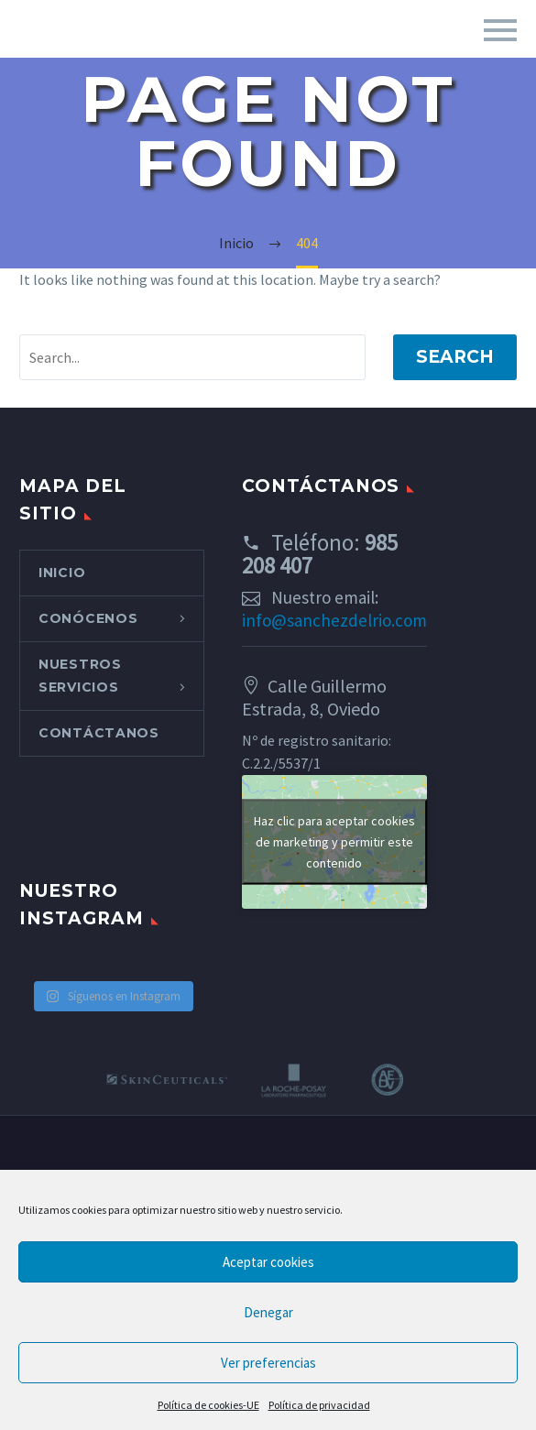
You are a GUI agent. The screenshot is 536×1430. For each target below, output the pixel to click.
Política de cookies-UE (208, 1405)
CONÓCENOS (87, 618)
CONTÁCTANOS (98, 733)
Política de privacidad (319, 1405)
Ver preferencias (268, 1362)
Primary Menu (500, 30)
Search (455, 356)
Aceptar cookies (268, 1262)
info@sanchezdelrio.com (333, 620)
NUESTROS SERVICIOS (80, 675)
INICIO (61, 572)
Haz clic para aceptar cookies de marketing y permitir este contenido (333, 841)
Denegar (268, 1312)
